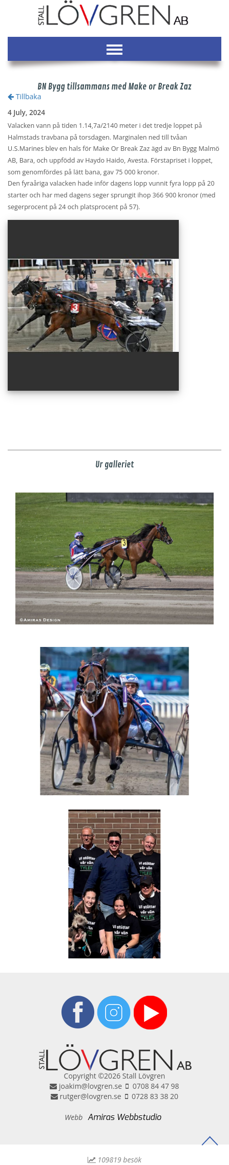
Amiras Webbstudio (124, 1117)
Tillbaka (24, 96)
